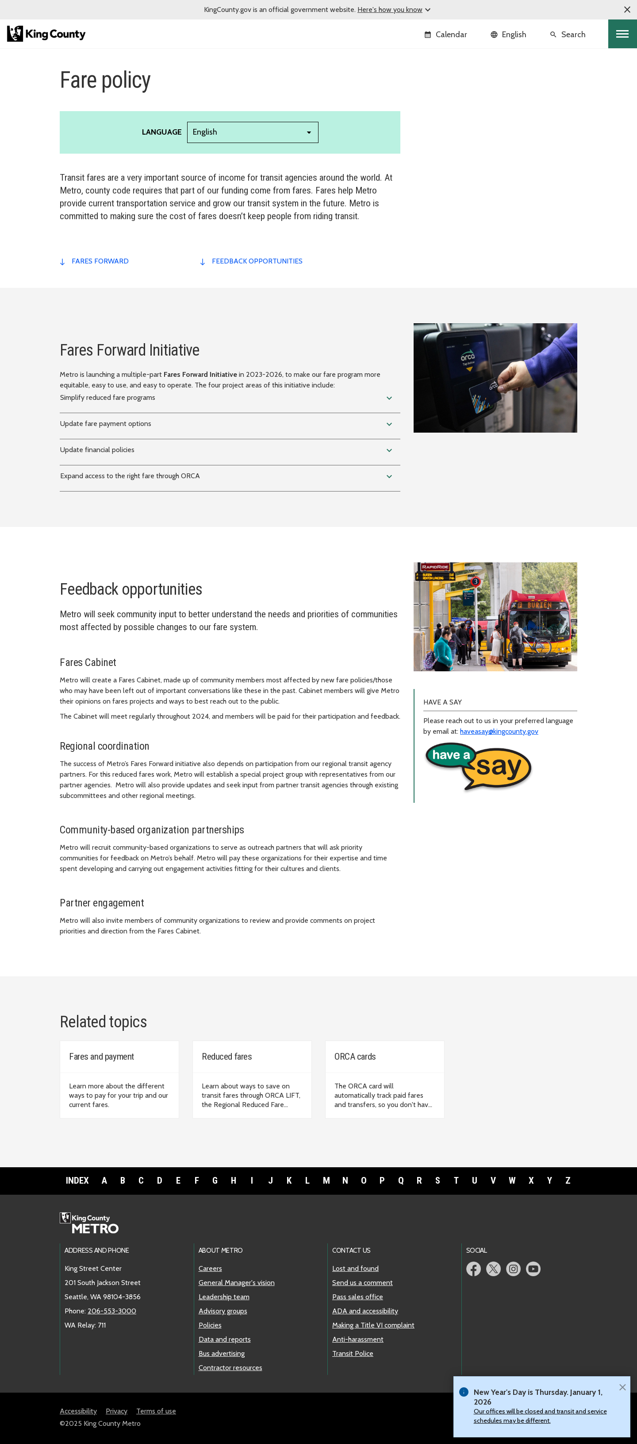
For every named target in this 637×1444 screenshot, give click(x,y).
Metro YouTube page (533, 1269)
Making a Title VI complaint (373, 1325)
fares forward (100, 261)
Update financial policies (227, 450)
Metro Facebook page (473, 1269)
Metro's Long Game (449, 106)
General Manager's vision (237, 1282)
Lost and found (355, 1268)
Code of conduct (444, 163)
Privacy (116, 1411)
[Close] (622, 1386)
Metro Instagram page (513, 1269)
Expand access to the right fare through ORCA (227, 476)
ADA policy (436, 120)
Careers (210, 1268)
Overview (433, 92)
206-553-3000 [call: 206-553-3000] (112, 1311)
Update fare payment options (227, 424)
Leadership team (224, 1297)
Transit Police (352, 1353)
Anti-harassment (358, 1339)
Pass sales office (357, 1297)
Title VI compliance (448, 148)
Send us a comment (362, 1282)
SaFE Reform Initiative (453, 177)
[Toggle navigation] (622, 33)
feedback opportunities (257, 261)
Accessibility (78, 1411)
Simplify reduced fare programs (227, 398)
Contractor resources (230, 1367)
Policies (210, 1325)
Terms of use (156, 1411)
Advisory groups (223, 1311)
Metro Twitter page (493, 1269)
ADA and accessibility (365, 1311)
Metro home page (94, 1223)
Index (77, 1180)
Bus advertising (222, 1353)
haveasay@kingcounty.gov (499, 731)
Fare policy (436, 134)
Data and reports (225, 1339)
